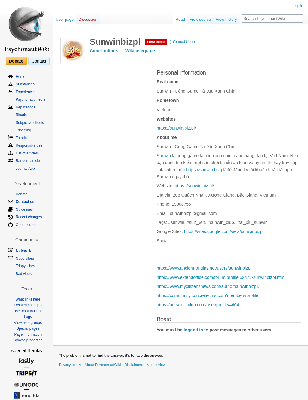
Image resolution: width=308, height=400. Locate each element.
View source (200, 19)
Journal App (25, 168)
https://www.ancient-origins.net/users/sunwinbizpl (204, 268)
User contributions (27, 311)
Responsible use (29, 145)
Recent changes (29, 217)
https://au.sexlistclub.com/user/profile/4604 (198, 304)
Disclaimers (133, 365)
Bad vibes (24, 274)
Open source (26, 225)
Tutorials (22, 138)
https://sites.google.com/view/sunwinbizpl (223, 231)
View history (226, 19)
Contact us (25, 202)
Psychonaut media (30, 99)
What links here (27, 299)
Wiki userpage (140, 50)
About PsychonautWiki (103, 365)
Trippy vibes (25, 266)
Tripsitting (23, 130)
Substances (25, 84)
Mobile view (155, 365)
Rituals (21, 115)
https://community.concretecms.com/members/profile (207, 295)
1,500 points (156, 42)
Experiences (25, 92)
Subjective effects (30, 123)
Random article (28, 161)
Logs (28, 317)
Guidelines (24, 209)
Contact (39, 61)
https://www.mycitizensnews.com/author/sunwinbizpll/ (208, 286)
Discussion (88, 19)
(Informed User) (182, 42)
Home (20, 77)
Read (180, 19)
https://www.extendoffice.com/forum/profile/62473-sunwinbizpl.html (221, 277)
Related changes (28, 305)
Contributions (104, 50)
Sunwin (164, 155)
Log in (298, 6)
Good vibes (25, 258)
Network (23, 250)
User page (65, 19)
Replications (25, 107)
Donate (16, 61)
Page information (28, 334)
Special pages (28, 328)
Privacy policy (70, 365)
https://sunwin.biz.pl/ (176, 128)
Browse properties (27, 340)
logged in (193, 330)
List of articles (27, 153)
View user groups (28, 323)
